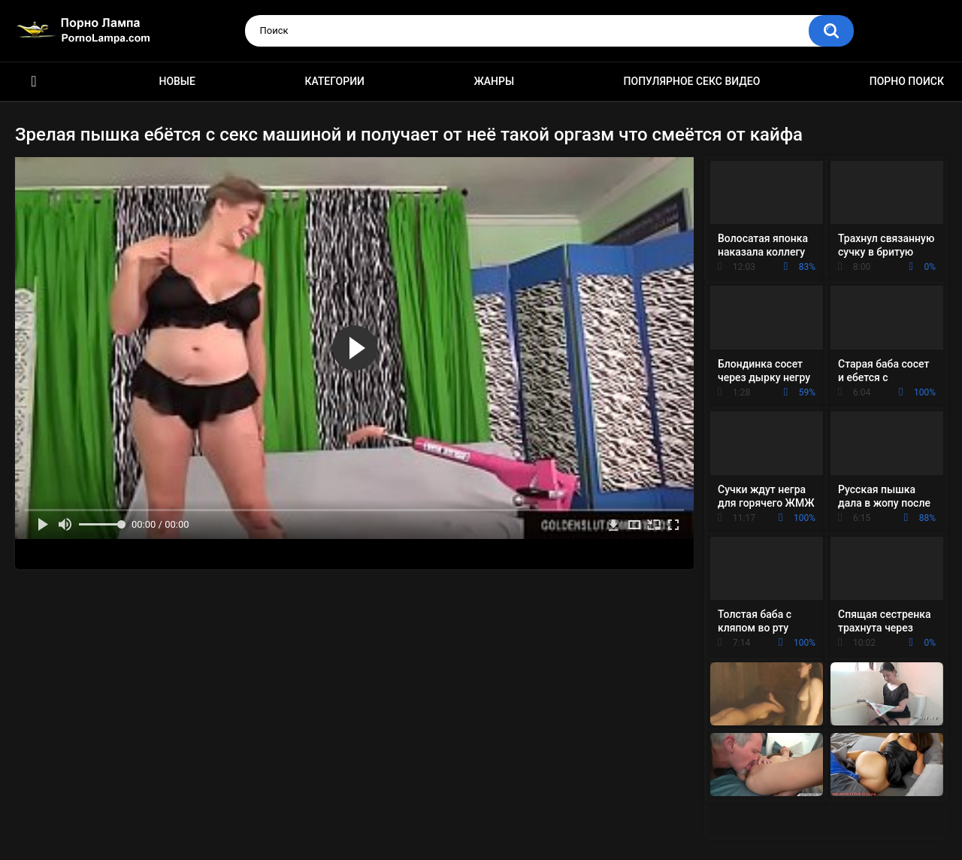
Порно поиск (907, 81)
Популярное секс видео (692, 81)
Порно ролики (34, 81)
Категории (334, 81)
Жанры (493, 81)
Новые (177, 81)
